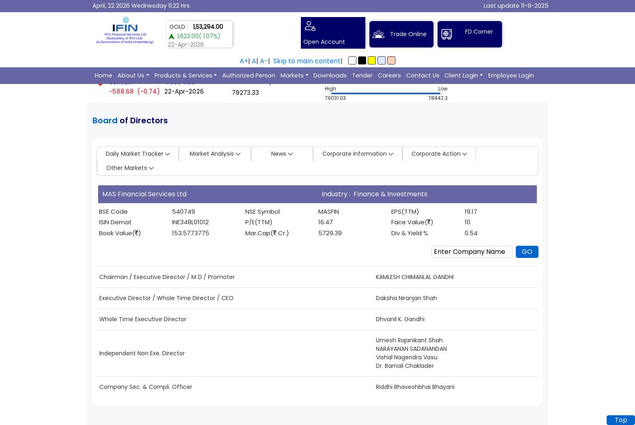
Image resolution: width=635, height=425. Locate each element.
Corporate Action (439, 154)
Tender (362, 75)
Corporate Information (357, 154)
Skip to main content (307, 61)
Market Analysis (215, 154)
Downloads (330, 75)
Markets (292, 75)
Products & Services (183, 75)
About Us (131, 75)
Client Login (461, 75)
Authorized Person (248, 75)
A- (264, 61)
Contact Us (423, 75)
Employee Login (511, 75)
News (282, 154)
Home (103, 75)
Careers (389, 75)
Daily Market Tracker (138, 154)
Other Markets (130, 168)
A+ (244, 61)
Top (621, 420)
